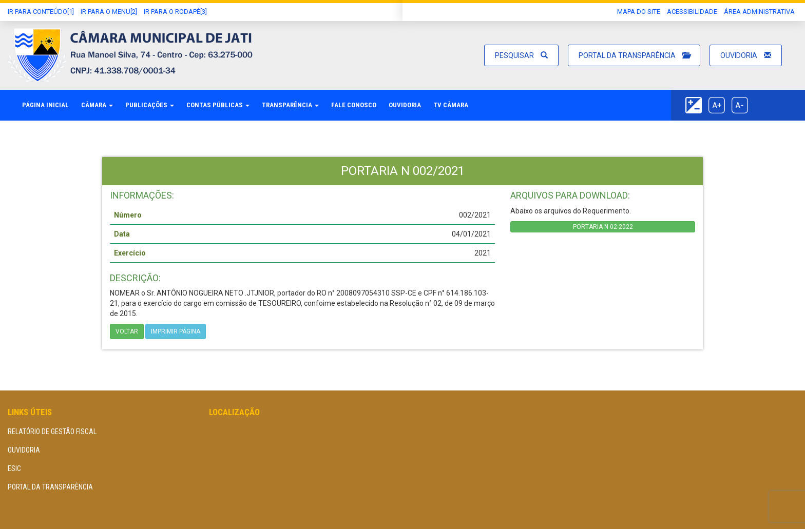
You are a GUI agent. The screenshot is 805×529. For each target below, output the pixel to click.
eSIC (14, 468)
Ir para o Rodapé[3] (175, 11)
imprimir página (175, 331)
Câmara (97, 105)
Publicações (149, 105)
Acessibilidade (692, 11)
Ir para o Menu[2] (109, 11)
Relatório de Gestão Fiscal (52, 431)
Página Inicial (45, 105)
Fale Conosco (353, 105)
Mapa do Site (638, 11)
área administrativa (759, 11)
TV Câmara (450, 105)
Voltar (127, 331)
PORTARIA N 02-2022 (603, 226)
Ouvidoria (745, 55)
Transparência (290, 105)
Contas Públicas (218, 105)
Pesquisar (521, 55)
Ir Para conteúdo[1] (41, 11)
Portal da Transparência (634, 55)
